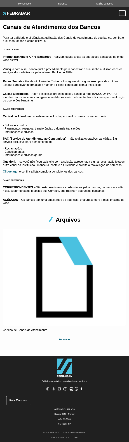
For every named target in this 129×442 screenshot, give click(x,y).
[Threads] (76, 390)
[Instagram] (48, 391)
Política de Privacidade (60, 437)
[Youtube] (65, 392)
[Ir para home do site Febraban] (16, 14)
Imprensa (62, 3)
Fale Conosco (18, 400)
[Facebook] (53, 391)
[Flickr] (72, 391)
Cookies (75, 437)
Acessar (64, 339)
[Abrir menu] (122, 13)
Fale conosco (23, 3)
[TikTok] (81, 391)
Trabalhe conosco (103, 3)
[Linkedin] (59, 391)
